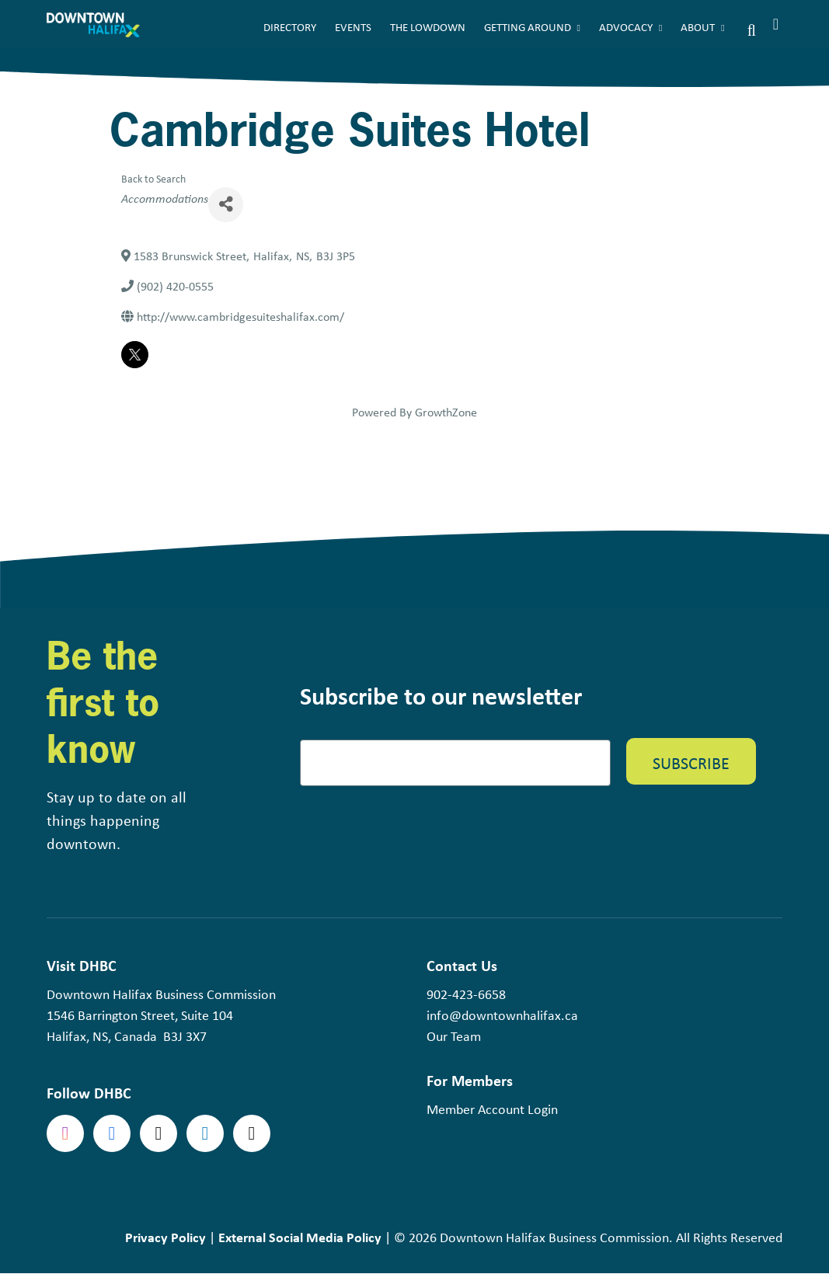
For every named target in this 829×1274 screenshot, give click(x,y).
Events (353, 27)
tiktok (251, 1133)
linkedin (205, 1133)
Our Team (454, 1036)
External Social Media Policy (299, 1237)
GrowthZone (446, 412)
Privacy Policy (165, 1237)
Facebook (112, 1133)
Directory (289, 27)
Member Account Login (492, 1109)
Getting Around (527, 27)
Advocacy (626, 27)
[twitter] (134, 354)
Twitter (158, 1133)
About (698, 27)
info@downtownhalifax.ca (502, 1015)
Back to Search (153, 178)
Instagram (65, 1133)
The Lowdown (427, 27)
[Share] (225, 204)
